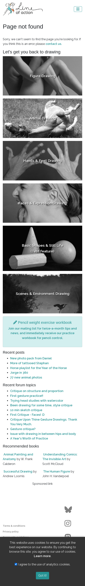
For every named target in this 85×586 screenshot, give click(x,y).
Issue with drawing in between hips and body (43, 434)
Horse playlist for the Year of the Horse (38, 368)
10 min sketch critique (26, 410)
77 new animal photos (26, 377)
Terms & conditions (14, 525)
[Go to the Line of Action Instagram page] (69, 523)
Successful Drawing (18, 471)
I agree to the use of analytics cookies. (42, 564)
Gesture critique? (23, 429)
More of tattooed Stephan (29, 363)
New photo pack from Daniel (31, 358)
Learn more (42, 556)
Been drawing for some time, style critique (41, 405)
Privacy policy (11, 531)
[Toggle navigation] (78, 9)
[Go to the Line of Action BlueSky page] (69, 510)
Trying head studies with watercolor (36, 400)
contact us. (54, 44)
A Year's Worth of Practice (29, 438)
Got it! (42, 575)
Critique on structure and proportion (36, 391)
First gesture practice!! (26, 396)
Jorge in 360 (19, 372)
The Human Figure (56, 471)
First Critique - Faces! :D (27, 415)
